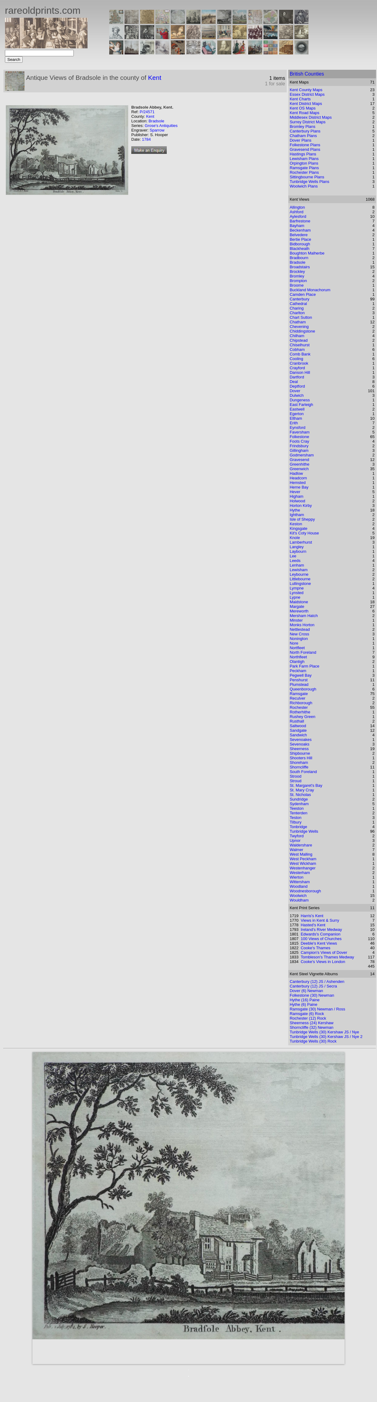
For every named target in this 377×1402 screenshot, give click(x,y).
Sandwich (298, 735)
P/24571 (147, 112)
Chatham (298, 322)
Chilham (297, 335)
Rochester (299, 707)
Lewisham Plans (304, 158)
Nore (294, 643)
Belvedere (299, 234)
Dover (295, 391)
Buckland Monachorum (310, 290)
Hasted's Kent (313, 925)
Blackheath (299, 248)
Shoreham (299, 762)
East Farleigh (301, 404)
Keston (296, 524)
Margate (297, 606)
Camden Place (303, 294)
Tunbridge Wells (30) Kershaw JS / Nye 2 (326, 1036)
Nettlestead (300, 629)
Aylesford (298, 216)
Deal (294, 381)
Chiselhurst (300, 345)
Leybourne (299, 574)
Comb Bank (300, 354)
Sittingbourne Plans (307, 177)
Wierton (297, 877)
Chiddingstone (302, 331)
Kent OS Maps (303, 108)
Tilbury (296, 822)
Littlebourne (300, 579)
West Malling (301, 854)
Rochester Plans (304, 172)
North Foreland (303, 652)
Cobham (297, 349)
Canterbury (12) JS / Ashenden (317, 981)
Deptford (297, 386)
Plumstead (299, 684)
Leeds (295, 560)
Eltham (296, 418)
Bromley (297, 276)
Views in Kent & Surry (320, 920)
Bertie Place (300, 239)
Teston (295, 817)
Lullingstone (300, 583)
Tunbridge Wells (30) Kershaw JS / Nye (324, 1032)
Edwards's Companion (321, 934)
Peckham (298, 670)
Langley (297, 547)
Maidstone (299, 602)
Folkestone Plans (305, 145)
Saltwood (298, 725)
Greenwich (299, 469)
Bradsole (156, 121)
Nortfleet (297, 647)
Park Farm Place (304, 666)
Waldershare (301, 845)
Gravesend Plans (305, 149)
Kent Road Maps (304, 112)
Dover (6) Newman (306, 990)
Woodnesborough (305, 891)
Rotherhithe (300, 712)
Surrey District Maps (308, 122)
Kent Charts (300, 99)
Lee (293, 556)
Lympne (297, 588)
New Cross (299, 634)
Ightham (297, 514)
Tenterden (299, 813)
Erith (294, 423)
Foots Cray (299, 441)
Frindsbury (299, 446)
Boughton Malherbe (307, 253)
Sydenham (299, 803)
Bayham (297, 225)
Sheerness (299, 748)
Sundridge (299, 799)
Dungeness (300, 400)
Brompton (298, 280)
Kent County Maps (306, 89)
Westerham (300, 872)
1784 (146, 139)
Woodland (299, 886)
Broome (297, 285)
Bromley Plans (302, 126)
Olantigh (297, 661)
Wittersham (300, 882)
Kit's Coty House (304, 533)
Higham (297, 496)
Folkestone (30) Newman (312, 995)
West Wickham (303, 863)
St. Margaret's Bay (306, 785)
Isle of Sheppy (302, 519)
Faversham (300, 432)
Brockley (297, 271)
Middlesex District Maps (311, 117)
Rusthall (297, 721)
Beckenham (300, 230)
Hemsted (298, 482)
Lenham (297, 565)
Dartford (297, 377)
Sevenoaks (299, 744)
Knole (295, 537)
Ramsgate (299, 693)
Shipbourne (300, 753)
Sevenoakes (301, 739)
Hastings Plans (303, 154)
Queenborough (303, 689)
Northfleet (298, 657)
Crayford (297, 368)
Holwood (297, 501)
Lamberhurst (301, 542)
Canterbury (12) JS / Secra (313, 986)
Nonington (299, 638)
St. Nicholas (300, 794)
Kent (154, 77)
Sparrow (157, 130)
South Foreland (303, 771)
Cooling (296, 358)
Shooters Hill (301, 758)
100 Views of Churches (321, 938)
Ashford (297, 212)
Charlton (297, 313)
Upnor (295, 840)
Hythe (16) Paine (305, 1000)
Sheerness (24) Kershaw (312, 1023)
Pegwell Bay (301, 675)
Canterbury (299, 299)
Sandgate (298, 730)
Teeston (297, 808)
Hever (295, 491)
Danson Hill (300, 372)
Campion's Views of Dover (324, 952)
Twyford (297, 836)
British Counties (307, 73)
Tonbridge (298, 826)
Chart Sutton (301, 317)
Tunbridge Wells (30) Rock (313, 1041)
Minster (296, 620)
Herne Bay (299, 487)
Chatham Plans (303, 135)
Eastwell (297, 409)
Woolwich (298, 895)
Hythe (295, 510)
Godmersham (302, 455)
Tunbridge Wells (304, 831)
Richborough (301, 703)
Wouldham (299, 900)
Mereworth (299, 611)
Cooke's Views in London (323, 961)
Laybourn (298, 551)
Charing (297, 308)
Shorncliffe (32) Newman (312, 1027)
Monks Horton (302, 625)
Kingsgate (299, 528)
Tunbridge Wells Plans (309, 181)
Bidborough (300, 244)
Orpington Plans (304, 163)
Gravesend (299, 459)
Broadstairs (300, 267)
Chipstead (299, 340)
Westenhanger (302, 868)
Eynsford (297, 427)
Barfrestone (300, 221)
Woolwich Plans (304, 186)
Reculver (297, 698)
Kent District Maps (306, 103)
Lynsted (297, 592)
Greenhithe (299, 464)
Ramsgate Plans (304, 167)
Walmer (296, 849)
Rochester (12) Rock (308, 1018)
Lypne (295, 597)
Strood (295, 776)
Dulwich (297, 395)
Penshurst (299, 680)
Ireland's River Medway (321, 929)
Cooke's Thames (315, 948)
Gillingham (299, 450)
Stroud (295, 781)
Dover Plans (301, 140)
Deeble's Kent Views (319, 943)
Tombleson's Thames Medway (327, 957)
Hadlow (296, 473)
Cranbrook (299, 363)
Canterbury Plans (305, 131)
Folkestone (299, 436)
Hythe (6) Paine (303, 1004)
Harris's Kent (312, 915)
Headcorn (298, 478)
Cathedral (298, 303)
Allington (297, 207)
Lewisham (299, 569)
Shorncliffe (299, 767)
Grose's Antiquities (161, 125)
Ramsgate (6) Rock (307, 1013)
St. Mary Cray (302, 790)
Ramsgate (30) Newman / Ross (317, 1009)
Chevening (299, 326)
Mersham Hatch (304, 615)
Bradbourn (299, 257)
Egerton (297, 413)
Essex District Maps (307, 94)
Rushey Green (302, 716)
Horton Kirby (301, 505)
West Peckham (303, 859)
